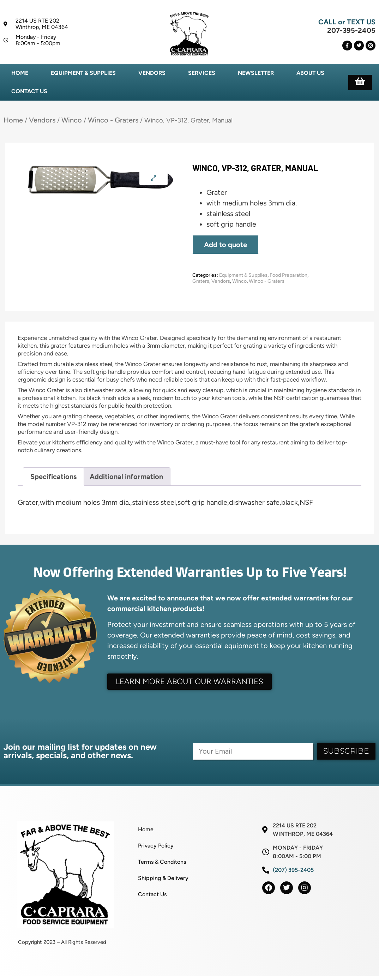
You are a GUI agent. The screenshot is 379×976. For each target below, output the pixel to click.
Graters (200, 281)
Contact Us (29, 91)
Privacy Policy (156, 845)
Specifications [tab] (53, 476)
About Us (310, 73)
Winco (71, 120)
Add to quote (225, 244)
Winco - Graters (113, 120)
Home (19, 73)
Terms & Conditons (162, 861)
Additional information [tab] (126, 476)
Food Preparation (288, 275)
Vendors (152, 73)
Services (201, 73)
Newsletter (256, 73)
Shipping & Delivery (163, 878)
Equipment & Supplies (83, 73)
